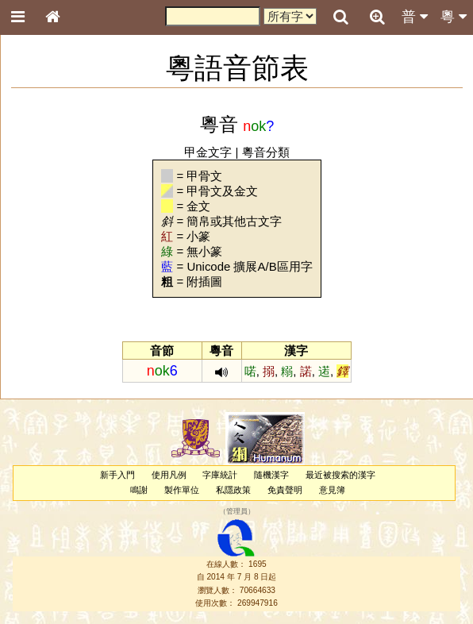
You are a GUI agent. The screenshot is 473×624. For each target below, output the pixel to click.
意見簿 (332, 490)
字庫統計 (219, 475)
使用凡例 (169, 475)
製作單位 (181, 490)
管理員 (237, 511)
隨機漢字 (271, 475)
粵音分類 (266, 152)
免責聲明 (284, 490)
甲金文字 (208, 152)
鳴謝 (139, 490)
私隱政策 (233, 490)
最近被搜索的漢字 (340, 475)
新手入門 (117, 475)
